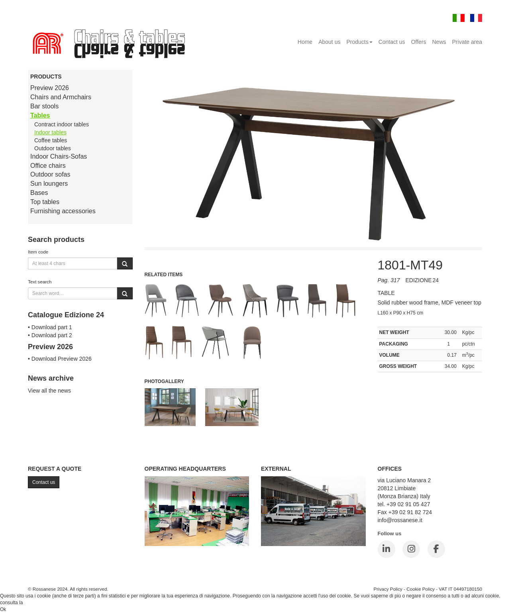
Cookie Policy (420, 588)
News (439, 42)
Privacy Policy (387, 588)
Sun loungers (49, 183)
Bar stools (44, 106)
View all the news (49, 390)
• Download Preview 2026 (60, 359)
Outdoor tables (52, 148)
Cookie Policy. (39, 602)
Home (305, 42)
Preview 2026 (49, 87)
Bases (39, 192)
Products (359, 42)
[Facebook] (436, 549)
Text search (40, 281)
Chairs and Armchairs (60, 97)
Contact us (392, 42)
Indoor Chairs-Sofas (58, 156)
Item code (38, 251)
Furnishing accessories (63, 211)
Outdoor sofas (50, 174)
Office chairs (48, 165)
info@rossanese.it (400, 520)
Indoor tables (50, 132)
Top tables (44, 201)
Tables (40, 115)
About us (329, 42)
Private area (467, 42)
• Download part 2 (50, 335)
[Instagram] (411, 549)
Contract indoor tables (61, 124)
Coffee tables (50, 140)
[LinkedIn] (386, 549)
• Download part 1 (50, 327)
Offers (418, 42)
